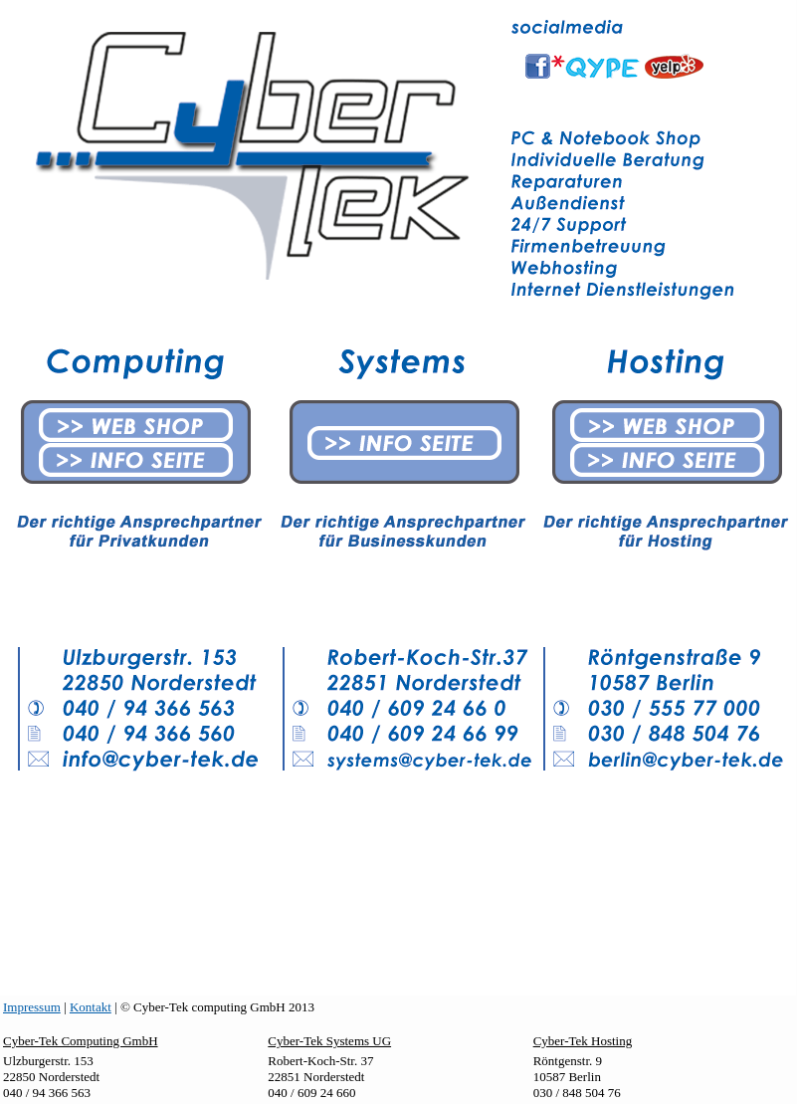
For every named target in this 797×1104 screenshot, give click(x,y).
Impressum (32, 1006)
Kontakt (90, 1006)
